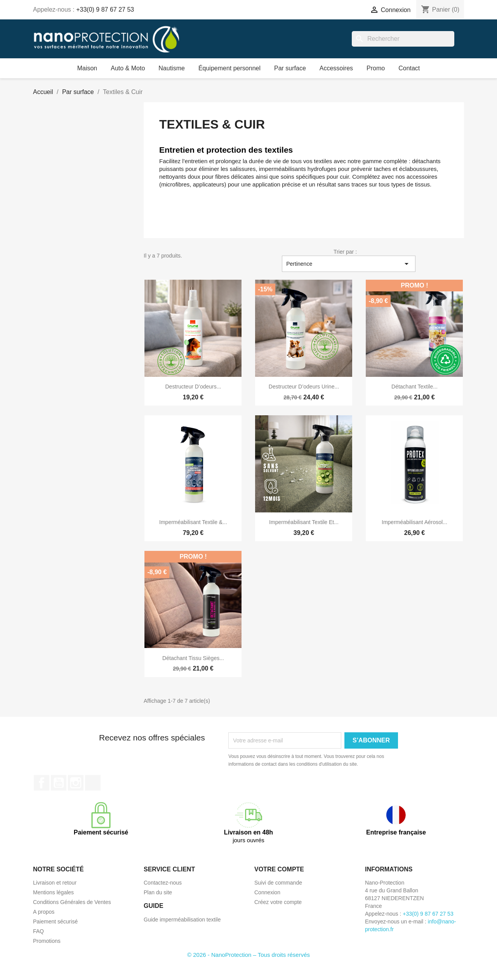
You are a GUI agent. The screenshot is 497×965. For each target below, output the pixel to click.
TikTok (93, 783)
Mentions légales (53, 892)
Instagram (75, 783)
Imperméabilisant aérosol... (414, 522)
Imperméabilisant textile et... (304, 522)
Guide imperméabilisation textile (182, 919)
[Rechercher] (403, 39)
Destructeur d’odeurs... (193, 386)
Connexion (267, 892)
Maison (87, 68)
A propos (43, 912)
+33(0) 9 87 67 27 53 (105, 9)
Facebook (41, 783)
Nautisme (171, 68)
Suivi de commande (278, 883)
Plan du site (158, 892)
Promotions (47, 941)
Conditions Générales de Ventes (72, 902)
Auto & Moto (128, 68)
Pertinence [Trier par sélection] (348, 263)
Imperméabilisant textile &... (193, 522)
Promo (376, 68)
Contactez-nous (163, 883)
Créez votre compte (278, 902)
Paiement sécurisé (55, 921)
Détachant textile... (414, 386)
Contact (409, 68)
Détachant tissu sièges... (193, 658)
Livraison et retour (54, 883)
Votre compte (279, 869)
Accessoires (336, 68)
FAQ (38, 931)
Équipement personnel (229, 68)
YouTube (58, 783)
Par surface (290, 68)
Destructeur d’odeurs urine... (304, 386)
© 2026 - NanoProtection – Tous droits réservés (248, 954)
